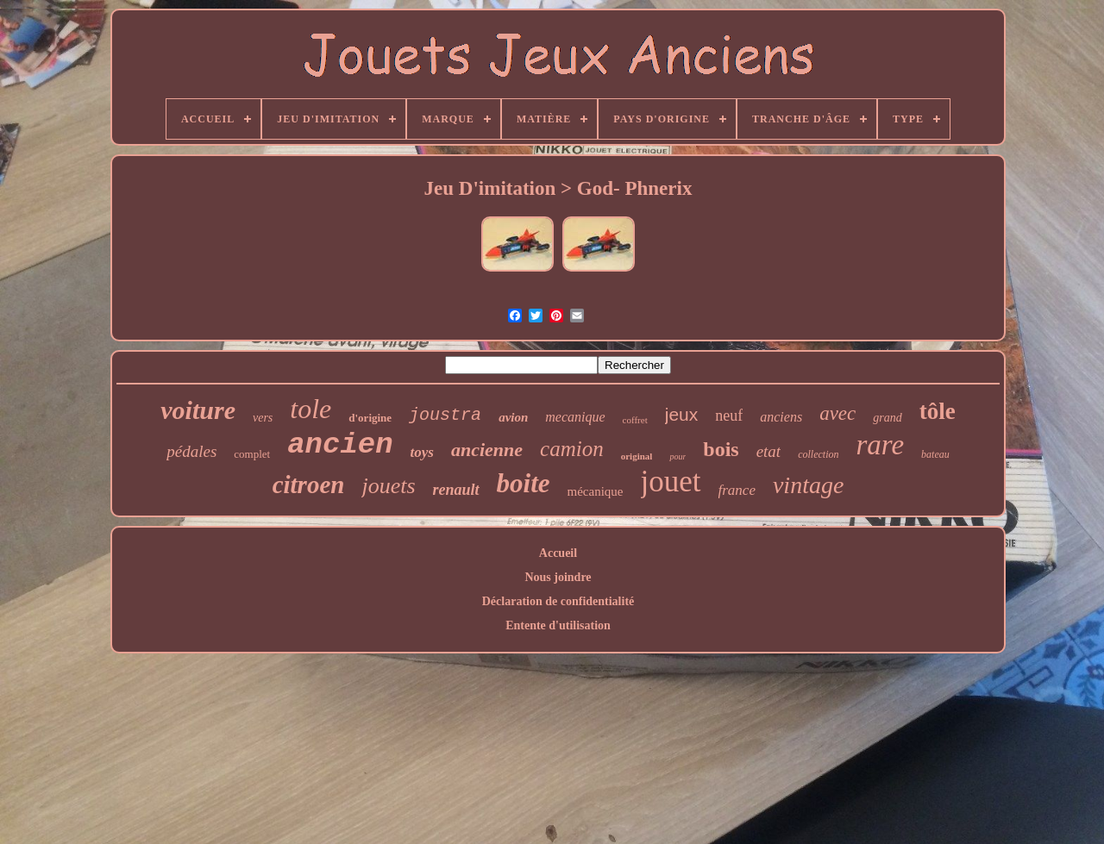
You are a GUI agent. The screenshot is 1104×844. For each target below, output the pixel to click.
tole (310, 408)
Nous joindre (557, 577)
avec (837, 413)
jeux (682, 414)
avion (513, 417)
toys (422, 452)
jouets (388, 485)
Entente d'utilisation (558, 625)
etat (768, 451)
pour (677, 456)
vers (263, 417)
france (737, 490)
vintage (808, 485)
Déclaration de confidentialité (558, 601)
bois (720, 449)
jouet (671, 481)
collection (818, 454)
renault (456, 489)
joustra (445, 415)
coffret (635, 420)
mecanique (575, 416)
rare (880, 444)
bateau (935, 454)
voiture (197, 410)
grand (887, 417)
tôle (937, 411)
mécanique (596, 491)
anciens (781, 416)
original (637, 456)
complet (252, 453)
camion (572, 448)
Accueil (558, 553)
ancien (339, 444)
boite (523, 483)
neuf (729, 415)
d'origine (370, 417)
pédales (191, 451)
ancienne (487, 449)
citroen (309, 484)
